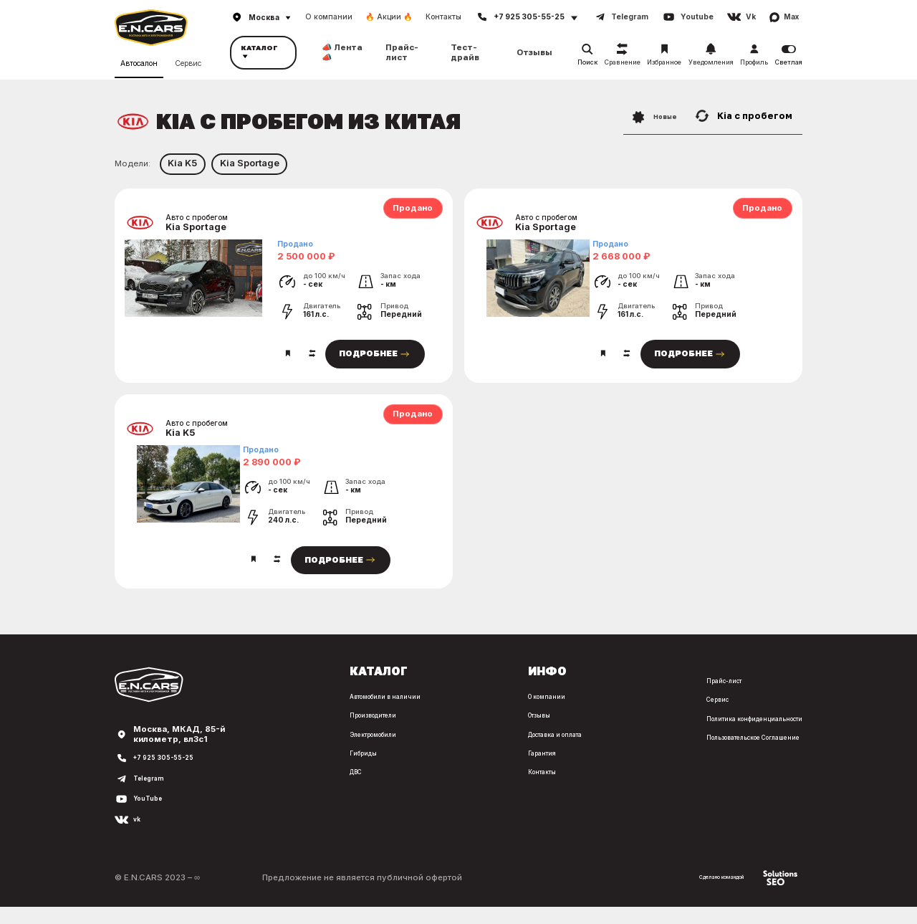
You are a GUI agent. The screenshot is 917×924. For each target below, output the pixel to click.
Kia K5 (182, 163)
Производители (267, 732)
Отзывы (534, 52)
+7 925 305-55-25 (171, 774)
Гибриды (253, 769)
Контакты (443, 16)
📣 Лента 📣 (342, 52)
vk (138, 836)
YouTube (152, 816)
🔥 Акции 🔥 (389, 16)
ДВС (243, 788)
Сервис (188, 61)
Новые (646, 115)
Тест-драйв (465, 52)
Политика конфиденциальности (735, 735)
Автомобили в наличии (282, 713)
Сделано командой (731, 894)
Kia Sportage (249, 163)
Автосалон (139, 61)
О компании (328, 16)
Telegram (154, 795)
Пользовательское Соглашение (735, 753)
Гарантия (470, 769)
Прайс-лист (401, 52)
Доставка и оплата (490, 751)
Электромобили (268, 751)
